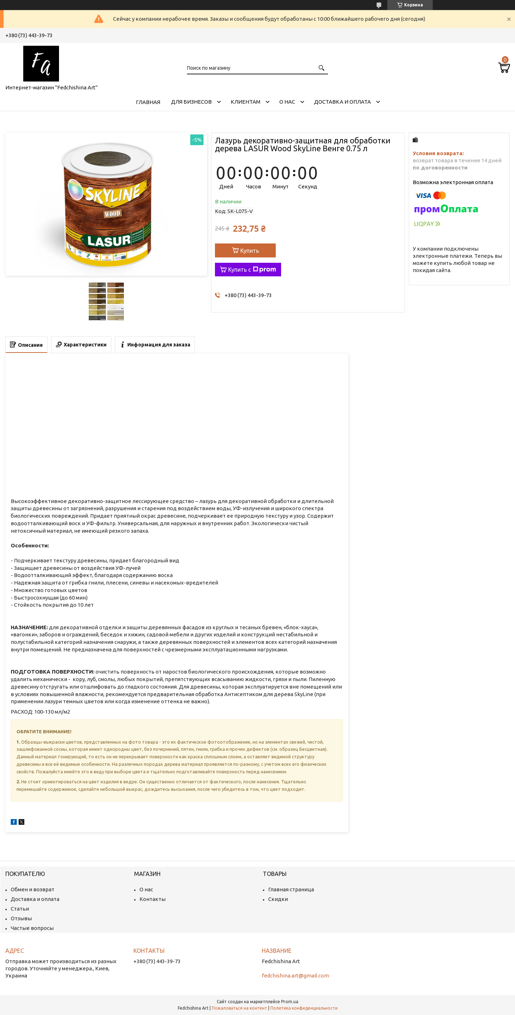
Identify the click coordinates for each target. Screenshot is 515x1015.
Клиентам (245, 102)
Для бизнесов (191, 102)
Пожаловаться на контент (239, 1008)
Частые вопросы (32, 928)
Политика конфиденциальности (304, 1008)
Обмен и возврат (32, 889)
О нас (287, 102)
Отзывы (21, 918)
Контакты (152, 899)
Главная (148, 102)
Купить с (252, 269)
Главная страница (291, 889)
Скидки (278, 899)
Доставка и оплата (342, 102)
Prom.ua (289, 1001)
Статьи (20, 909)
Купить (249, 250)
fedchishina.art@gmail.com (295, 975)
